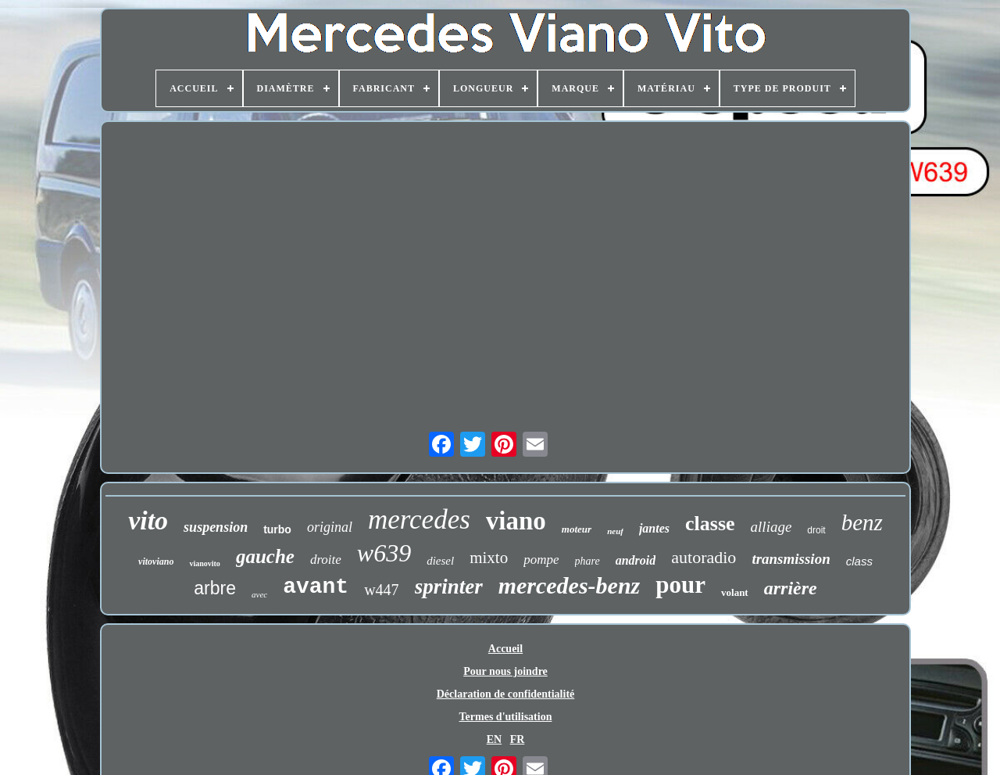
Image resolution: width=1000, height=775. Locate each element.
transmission (791, 559)
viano (516, 521)
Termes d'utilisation (505, 717)
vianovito (204, 563)
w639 (384, 553)
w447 (381, 589)
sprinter (449, 586)
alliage (771, 526)
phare (587, 561)
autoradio (703, 557)
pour (680, 584)
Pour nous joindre (505, 671)
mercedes (419, 519)
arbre (215, 588)
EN (494, 739)
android (636, 560)
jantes (654, 528)
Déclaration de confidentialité (506, 694)
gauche (265, 556)
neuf (615, 531)
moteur (576, 529)
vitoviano (155, 561)
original (329, 527)
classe (710, 523)
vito (148, 520)
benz (862, 522)
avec (259, 594)
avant (315, 587)
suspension (216, 527)
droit (816, 530)
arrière (790, 588)
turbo (277, 529)
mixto (489, 557)
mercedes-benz (569, 585)
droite (325, 559)
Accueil (505, 649)
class (859, 561)
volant (734, 592)
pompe (541, 559)
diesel (440, 560)
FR (517, 739)
